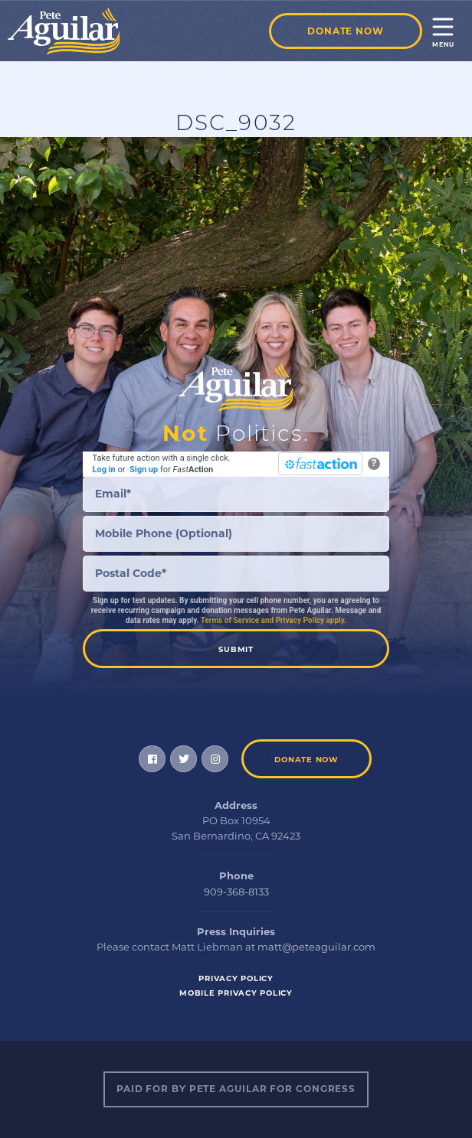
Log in (104, 469)
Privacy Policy (236, 978)
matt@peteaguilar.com (316, 947)
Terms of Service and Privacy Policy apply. (273, 620)
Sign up (143, 469)
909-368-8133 (236, 891)
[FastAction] (320, 463)
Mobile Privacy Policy (236, 993)
